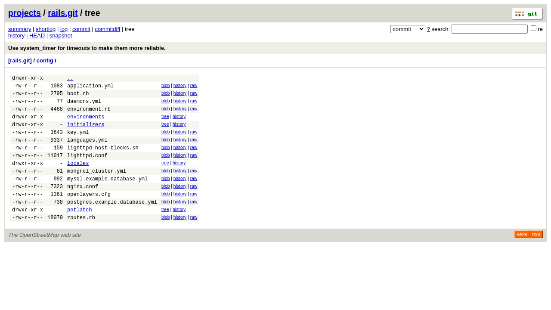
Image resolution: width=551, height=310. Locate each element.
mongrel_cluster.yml (96, 187)
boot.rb (78, 97)
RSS (536, 259)
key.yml (78, 142)
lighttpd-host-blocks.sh (103, 160)
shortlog (46, 29)
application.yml (90, 88)
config (45, 60)
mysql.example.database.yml (107, 196)
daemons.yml (84, 106)
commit (81, 29)
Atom (522, 259)
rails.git (62, 13)
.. (70, 79)
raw (194, 86)
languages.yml (87, 151)
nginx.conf (82, 205)
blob (165, 86)
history (16, 35)
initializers (85, 133)
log (64, 29)
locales (78, 178)
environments (85, 124)
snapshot (61, 35)
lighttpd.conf (87, 169)
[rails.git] (20, 60)
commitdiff (107, 29)
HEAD (37, 35)
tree (165, 123)
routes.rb (81, 241)
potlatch (79, 232)
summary (19, 29)
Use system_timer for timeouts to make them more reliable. (87, 48)
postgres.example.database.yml (112, 223)
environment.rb (89, 115)
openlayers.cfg (89, 214)
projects (24, 13)
